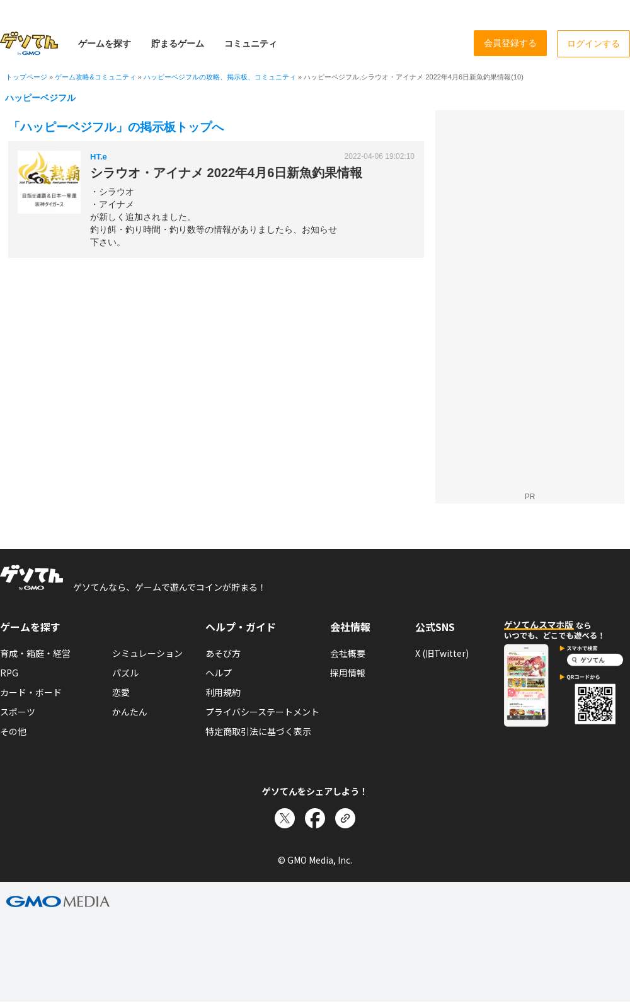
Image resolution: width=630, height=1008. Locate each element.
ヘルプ (218, 672)
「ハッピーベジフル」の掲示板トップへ (116, 127)
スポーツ (17, 711)
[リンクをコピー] (345, 818)
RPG (9, 672)
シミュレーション (147, 653)
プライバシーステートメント (262, 711)
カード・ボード (31, 692)
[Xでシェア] (285, 818)
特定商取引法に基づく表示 (258, 731)
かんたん (129, 711)
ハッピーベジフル (40, 98)
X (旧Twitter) (442, 653)
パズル (125, 672)
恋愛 (121, 692)
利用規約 (223, 692)
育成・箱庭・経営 (35, 653)
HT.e (98, 156)
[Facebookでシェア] (315, 818)
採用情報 (347, 672)
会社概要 (347, 653)
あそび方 (223, 653)
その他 (13, 731)
